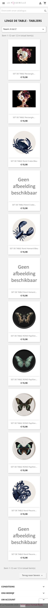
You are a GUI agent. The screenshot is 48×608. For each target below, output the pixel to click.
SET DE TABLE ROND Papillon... (24, 336)
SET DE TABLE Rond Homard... (24, 292)
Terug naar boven (32, 575)
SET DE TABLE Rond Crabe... (24, 205)
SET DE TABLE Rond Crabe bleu (24, 161)
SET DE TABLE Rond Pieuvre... (24, 510)
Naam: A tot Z (24, 29)
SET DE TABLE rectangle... (24, 73)
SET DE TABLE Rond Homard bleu (24, 248)
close (23, 606)
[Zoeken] (24, 10)
